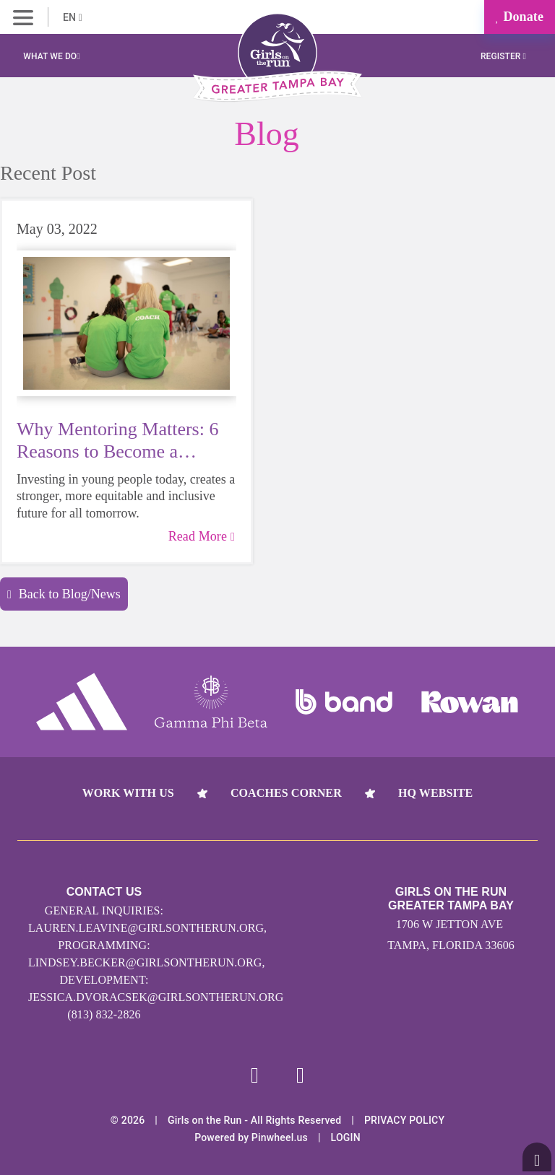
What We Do (51, 56)
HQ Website (435, 793)
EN (72, 17)
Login (346, 1137)
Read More (201, 536)
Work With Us (128, 793)
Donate (519, 16)
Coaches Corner (286, 793)
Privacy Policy (404, 1120)
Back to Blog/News (64, 594)
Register (503, 56)
